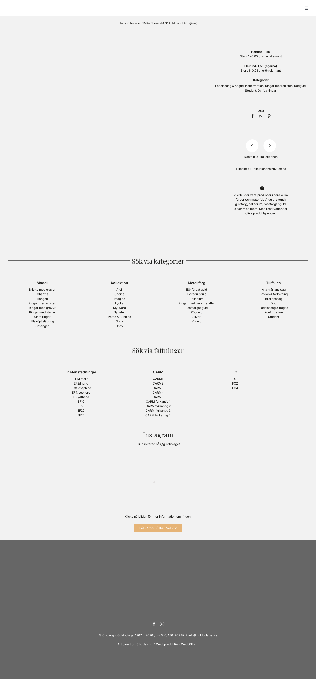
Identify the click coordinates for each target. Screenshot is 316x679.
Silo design (144, 644)
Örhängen (42, 326)
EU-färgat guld (196, 289)
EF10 (81, 401)
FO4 (235, 388)
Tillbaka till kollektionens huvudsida (261, 169)
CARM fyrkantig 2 (158, 406)
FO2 (235, 383)
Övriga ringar (267, 90)
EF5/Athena (81, 397)
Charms (42, 294)
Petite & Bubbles (119, 317)
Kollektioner (134, 23)
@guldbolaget (170, 444)
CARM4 (158, 392)
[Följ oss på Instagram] (158, 528)
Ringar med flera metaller (197, 303)
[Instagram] (162, 624)
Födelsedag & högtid (229, 86)
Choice (119, 294)
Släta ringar (42, 317)
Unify (119, 326)
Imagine (119, 299)
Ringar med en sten (279, 86)
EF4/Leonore (81, 392)
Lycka (119, 303)
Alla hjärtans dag (274, 289)
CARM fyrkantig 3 (158, 410)
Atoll (119, 289)
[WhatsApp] (261, 116)
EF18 (81, 406)
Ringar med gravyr (42, 308)
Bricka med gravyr (42, 289)
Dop (273, 303)
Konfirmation (254, 86)
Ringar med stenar (42, 312)
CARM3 (158, 388)
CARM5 (158, 397)
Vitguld (196, 321)
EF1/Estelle (80, 379)
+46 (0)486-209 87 (170, 635)
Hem (121, 23)
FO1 (235, 379)
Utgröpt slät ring (42, 321)
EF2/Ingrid (81, 383)
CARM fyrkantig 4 (158, 415)
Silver (196, 317)
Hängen (42, 299)
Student (250, 90)
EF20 (81, 410)
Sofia (119, 321)
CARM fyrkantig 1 (158, 401)
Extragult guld (196, 294)
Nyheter (119, 312)
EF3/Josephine (81, 388)
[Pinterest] (269, 116)
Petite (146, 23)
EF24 (81, 415)
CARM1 (158, 379)
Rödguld (300, 86)
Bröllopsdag (273, 299)
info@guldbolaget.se (202, 635)
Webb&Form (190, 644)
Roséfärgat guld (196, 308)
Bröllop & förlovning (274, 294)
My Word (119, 308)
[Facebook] (252, 116)
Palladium (197, 299)
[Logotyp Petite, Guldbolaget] (261, 32)
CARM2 (158, 383)
